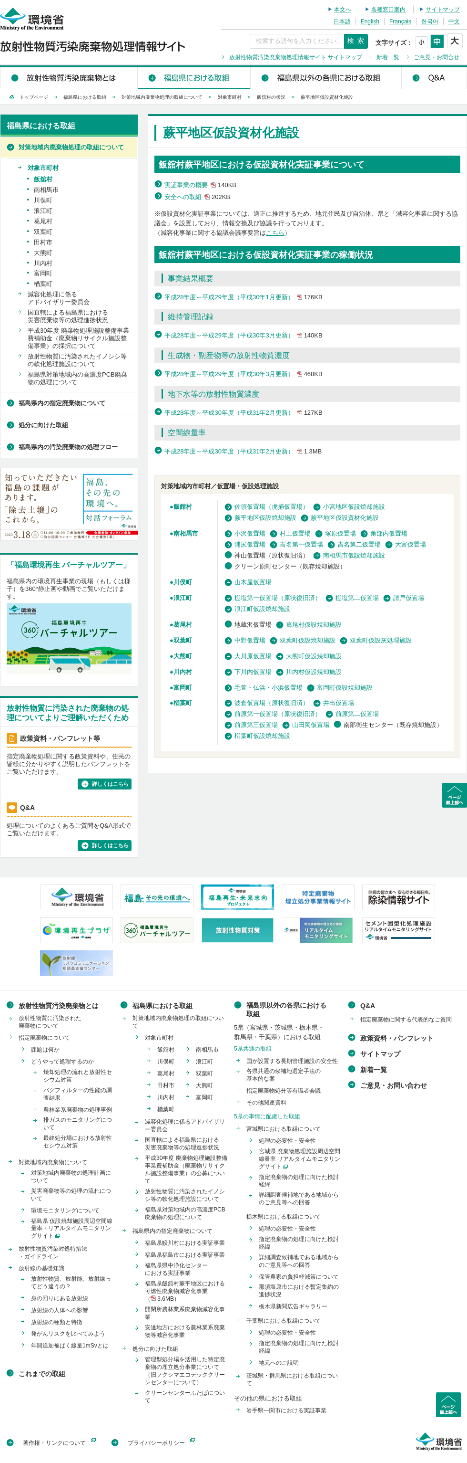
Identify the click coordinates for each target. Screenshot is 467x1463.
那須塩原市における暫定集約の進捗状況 (299, 1291)
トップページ (34, 97)
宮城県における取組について (283, 1129)
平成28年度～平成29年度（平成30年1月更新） (244, 297)
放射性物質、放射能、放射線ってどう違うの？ (71, 1282)
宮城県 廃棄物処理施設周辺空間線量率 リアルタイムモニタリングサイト (299, 1159)
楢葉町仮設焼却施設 (262, 735)
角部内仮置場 (388, 533)
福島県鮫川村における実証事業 (185, 1243)
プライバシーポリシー (156, 1443)
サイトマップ (443, 9)
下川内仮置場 (253, 671)
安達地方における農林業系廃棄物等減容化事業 (185, 1331)
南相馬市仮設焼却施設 (354, 555)
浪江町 (182, 597)
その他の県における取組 (268, 1398)
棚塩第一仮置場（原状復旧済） (277, 597)
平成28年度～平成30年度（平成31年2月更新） (244, 412)
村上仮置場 (295, 533)
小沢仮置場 (249, 533)
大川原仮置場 (253, 656)
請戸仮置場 (408, 597)
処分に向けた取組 (43, 425)
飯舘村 (43, 179)
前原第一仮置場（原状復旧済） (277, 713)
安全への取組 (198, 196)
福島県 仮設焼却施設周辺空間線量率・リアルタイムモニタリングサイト (71, 1229)
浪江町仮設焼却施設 (262, 608)
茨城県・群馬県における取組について (292, 1379)
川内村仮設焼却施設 (314, 671)
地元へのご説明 (279, 1362)
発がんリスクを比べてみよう (68, 1333)
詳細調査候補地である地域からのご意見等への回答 (299, 1198)
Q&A (434, 76)
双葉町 (182, 640)
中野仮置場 (249, 640)
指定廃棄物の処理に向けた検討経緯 (299, 1181)
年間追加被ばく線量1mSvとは (70, 1345)
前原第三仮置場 (256, 724)
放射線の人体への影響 (59, 1310)
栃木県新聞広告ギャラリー (293, 1306)
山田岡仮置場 (310, 724)
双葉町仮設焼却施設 (307, 640)
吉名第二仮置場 (359, 544)
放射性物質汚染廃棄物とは (69, 76)
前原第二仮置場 (357, 713)
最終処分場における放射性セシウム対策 (77, 1142)
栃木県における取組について (283, 1216)
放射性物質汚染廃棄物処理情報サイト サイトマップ (295, 57)
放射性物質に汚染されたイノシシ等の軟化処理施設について (77, 360)
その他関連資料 (266, 1102)
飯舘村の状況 (271, 97)
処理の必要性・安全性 (287, 1140)
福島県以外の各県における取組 (325, 76)
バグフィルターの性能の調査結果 (77, 1094)
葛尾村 (182, 624)
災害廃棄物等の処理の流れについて (71, 1195)
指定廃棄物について (44, 1037)
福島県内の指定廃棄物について (62, 403)
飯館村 (182, 506)
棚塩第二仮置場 (357, 597)
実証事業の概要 (201, 185)
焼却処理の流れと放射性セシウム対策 (77, 1076)
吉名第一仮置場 (301, 544)
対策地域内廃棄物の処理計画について (71, 1176)
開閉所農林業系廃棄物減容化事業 (185, 1313)
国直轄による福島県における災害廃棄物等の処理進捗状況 (68, 316)
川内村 (182, 671)
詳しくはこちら (110, 784)
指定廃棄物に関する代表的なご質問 (406, 1019)
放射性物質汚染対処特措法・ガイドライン (53, 1252)
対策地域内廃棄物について (53, 1162)
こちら (275, 232)
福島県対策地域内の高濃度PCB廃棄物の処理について (77, 378)
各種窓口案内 (388, 9)
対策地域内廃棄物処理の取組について (162, 97)
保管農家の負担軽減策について (299, 1277)
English (370, 21)
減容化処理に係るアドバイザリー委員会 (59, 298)
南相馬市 (185, 533)
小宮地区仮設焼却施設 (354, 506)
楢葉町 (182, 702)
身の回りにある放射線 (59, 1298)
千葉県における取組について (283, 1320)
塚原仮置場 (340, 533)
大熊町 (182, 656)
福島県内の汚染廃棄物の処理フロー (68, 447)
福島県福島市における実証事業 (185, 1255)
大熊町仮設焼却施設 (314, 656)
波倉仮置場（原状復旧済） (271, 702)
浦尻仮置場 (249, 544)
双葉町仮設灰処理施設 (381, 640)
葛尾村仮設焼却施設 (314, 624)
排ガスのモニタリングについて (77, 1123)
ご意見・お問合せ (436, 57)
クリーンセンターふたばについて (185, 1396)
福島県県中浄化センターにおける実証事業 (176, 1269)
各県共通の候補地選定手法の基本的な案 (283, 1075)
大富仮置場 (410, 544)
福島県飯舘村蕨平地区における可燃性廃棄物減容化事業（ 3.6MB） (185, 1291)
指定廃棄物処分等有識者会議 (283, 1090)
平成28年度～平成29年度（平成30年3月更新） (244, 335)
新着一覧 (387, 57)
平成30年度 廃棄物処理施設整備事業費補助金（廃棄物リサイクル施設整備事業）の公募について (186, 1169)
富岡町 (182, 687)
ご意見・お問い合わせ (393, 1085)
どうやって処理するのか (62, 1061)
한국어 (429, 21)
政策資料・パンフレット (397, 1038)
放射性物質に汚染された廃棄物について (50, 1022)
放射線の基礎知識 (41, 1268)
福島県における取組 (194, 76)
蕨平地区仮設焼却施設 (265, 517)
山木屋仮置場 (253, 582)
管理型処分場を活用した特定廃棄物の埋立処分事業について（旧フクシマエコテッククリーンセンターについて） (185, 1371)
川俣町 (182, 582)
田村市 (43, 242)
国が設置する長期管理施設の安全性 (292, 1061)
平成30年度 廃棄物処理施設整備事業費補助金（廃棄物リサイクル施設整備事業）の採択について (78, 338)
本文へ (342, 9)
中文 (454, 21)
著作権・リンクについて (54, 1443)
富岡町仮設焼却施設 (345, 687)
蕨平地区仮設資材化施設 (345, 517)
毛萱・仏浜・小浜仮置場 (268, 687)
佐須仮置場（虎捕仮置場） (271, 506)
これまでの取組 (42, 1374)
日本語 (342, 21)
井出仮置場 (338, 702)
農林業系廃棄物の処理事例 (77, 1109)
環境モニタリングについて (65, 1210)
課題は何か (45, 1049)
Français (400, 21)
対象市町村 (230, 97)
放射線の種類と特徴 (56, 1322)
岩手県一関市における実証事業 (286, 1410)
